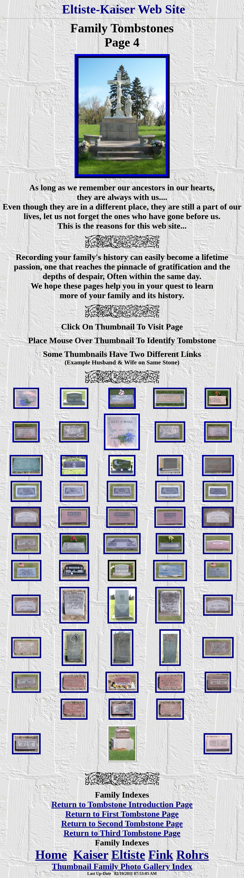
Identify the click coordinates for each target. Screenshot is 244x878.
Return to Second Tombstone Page (122, 823)
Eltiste (128, 854)
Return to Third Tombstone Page (121, 833)
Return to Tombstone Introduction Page (121, 804)
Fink (160, 854)
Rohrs (192, 854)
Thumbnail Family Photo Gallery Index (122, 866)
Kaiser (90, 854)
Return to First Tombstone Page (121, 814)
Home (51, 854)
